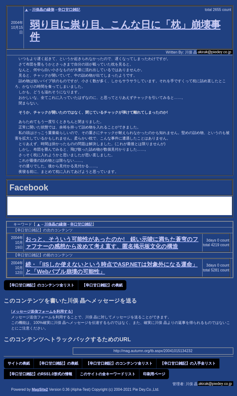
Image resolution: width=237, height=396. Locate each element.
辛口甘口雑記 (69, 10)
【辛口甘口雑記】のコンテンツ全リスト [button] (41, 285)
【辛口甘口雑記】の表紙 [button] (102, 285)
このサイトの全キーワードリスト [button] (107, 374)
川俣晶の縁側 (43, 10)
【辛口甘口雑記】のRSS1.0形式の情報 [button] (40, 374)
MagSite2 (40, 389)
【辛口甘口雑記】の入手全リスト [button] (188, 363)
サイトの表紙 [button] (19, 363)
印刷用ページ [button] (154, 374)
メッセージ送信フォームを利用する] (42, 311)
